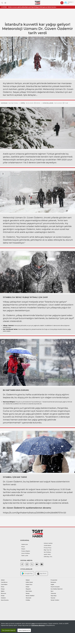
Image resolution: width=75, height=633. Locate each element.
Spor (52, 591)
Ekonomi (3, 593)
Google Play (27, 573)
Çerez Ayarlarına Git (24, 630)
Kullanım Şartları (48, 543)
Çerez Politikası (25, 553)
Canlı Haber (4, 584)
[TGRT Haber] (37, 3)
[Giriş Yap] (62, 2)
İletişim (23, 549)
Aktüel (2, 580)
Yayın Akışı (53, 595)
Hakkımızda (24, 544)
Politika (28, 600)
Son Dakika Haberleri (56, 589)
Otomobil (28, 598)
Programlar (54, 580)
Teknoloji (53, 593)
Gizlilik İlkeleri (47, 545)
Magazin (28, 589)
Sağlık (52, 584)
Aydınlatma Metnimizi (38, 625)
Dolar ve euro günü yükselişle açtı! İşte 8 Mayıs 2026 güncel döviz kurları (32, 7)
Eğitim (2, 591)
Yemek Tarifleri (55, 600)
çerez (33, 623)
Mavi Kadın (29, 591)
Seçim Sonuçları (55, 586)
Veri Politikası (47, 552)
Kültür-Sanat (29, 582)
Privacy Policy (47, 547)
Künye (23, 546)
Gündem (3, 598)
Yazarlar (53, 598)
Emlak (2, 595)
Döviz (2, 586)
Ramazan (53, 582)
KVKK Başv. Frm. (48, 556)
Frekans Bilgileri (25, 551)
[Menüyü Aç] (5, 2)
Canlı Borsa (4, 582)
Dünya (2, 589)
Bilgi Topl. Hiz (47, 550)
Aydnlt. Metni (47, 554)
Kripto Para (29, 584)
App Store (41, 573)
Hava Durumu (4, 600)
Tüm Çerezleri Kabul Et (8, 630)
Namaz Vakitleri (30, 595)
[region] (37, 626)
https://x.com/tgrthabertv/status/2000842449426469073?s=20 (34, 513)
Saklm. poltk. (24, 555)
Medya (27, 593)
